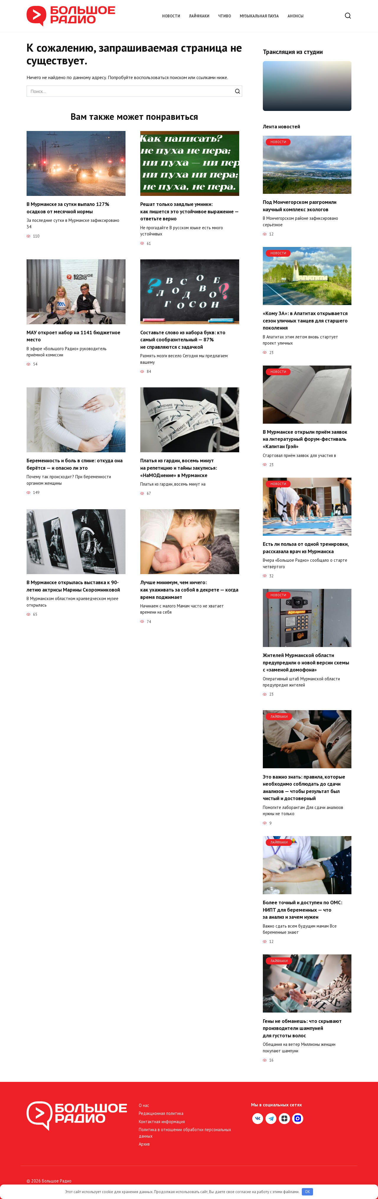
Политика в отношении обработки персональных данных (185, 1133)
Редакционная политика (161, 1113)
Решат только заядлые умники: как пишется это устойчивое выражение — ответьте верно (176, 211)
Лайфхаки (199, 16)
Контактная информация (162, 1121)
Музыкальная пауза (259, 16)
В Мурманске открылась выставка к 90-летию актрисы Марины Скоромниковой (73, 586)
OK (307, 1191)
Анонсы (296, 16)
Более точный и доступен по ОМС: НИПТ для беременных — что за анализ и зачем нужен (302, 909)
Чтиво (224, 16)
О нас (144, 1105)
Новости (171, 16)
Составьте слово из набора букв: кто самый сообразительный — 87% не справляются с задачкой (183, 339)
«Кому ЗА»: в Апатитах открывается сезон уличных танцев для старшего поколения (305, 320)
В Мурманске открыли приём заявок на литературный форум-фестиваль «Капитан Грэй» (305, 439)
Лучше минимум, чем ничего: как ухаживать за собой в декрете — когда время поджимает (189, 589)
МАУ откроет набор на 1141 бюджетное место (74, 336)
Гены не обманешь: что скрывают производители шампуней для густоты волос (302, 1028)
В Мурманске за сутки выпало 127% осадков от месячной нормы (68, 208)
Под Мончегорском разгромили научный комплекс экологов (299, 206)
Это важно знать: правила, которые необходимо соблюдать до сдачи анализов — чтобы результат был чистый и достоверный (304, 787)
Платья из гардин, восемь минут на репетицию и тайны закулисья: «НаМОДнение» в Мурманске (179, 467)
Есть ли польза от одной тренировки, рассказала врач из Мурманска (305, 547)
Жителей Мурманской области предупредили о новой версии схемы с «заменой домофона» (306, 662)
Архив (144, 1144)
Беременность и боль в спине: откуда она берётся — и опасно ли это (75, 464)
